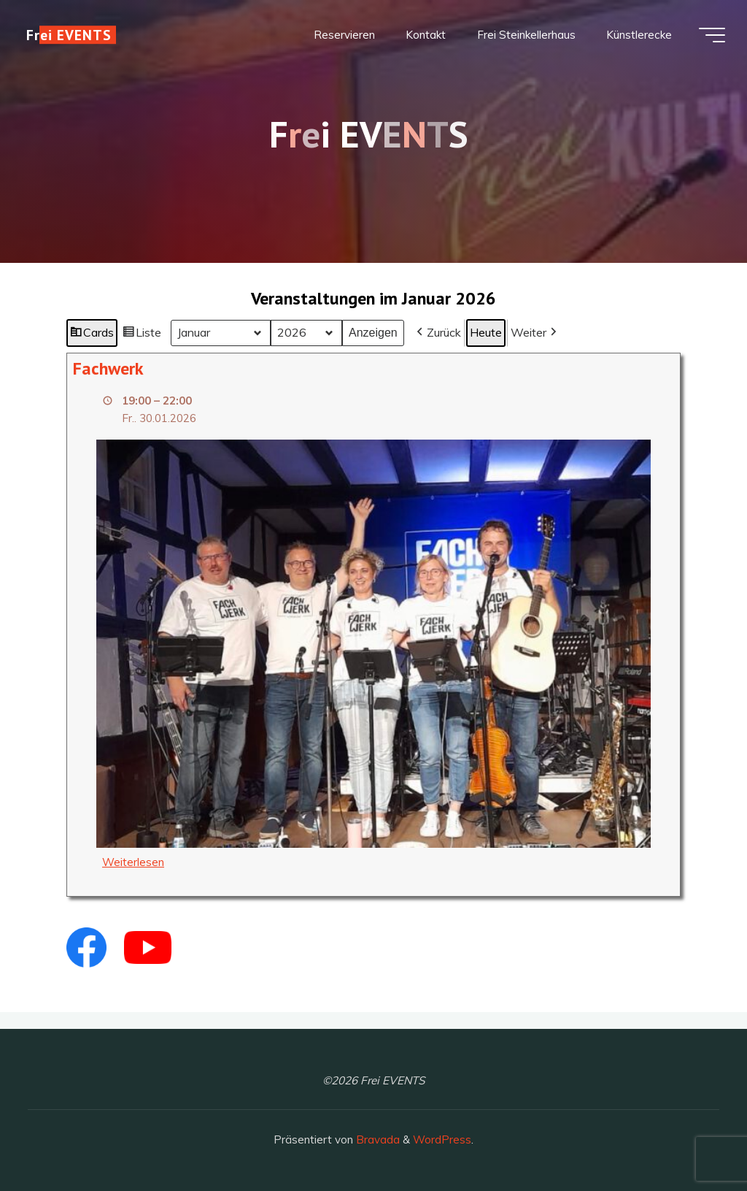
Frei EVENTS (69, 35)
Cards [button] (91, 335)
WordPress (442, 1139)
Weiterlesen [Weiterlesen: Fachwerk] (133, 862)
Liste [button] (142, 335)
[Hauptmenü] (712, 35)
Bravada (376, 1139)
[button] (437, 333)
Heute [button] (486, 332)
